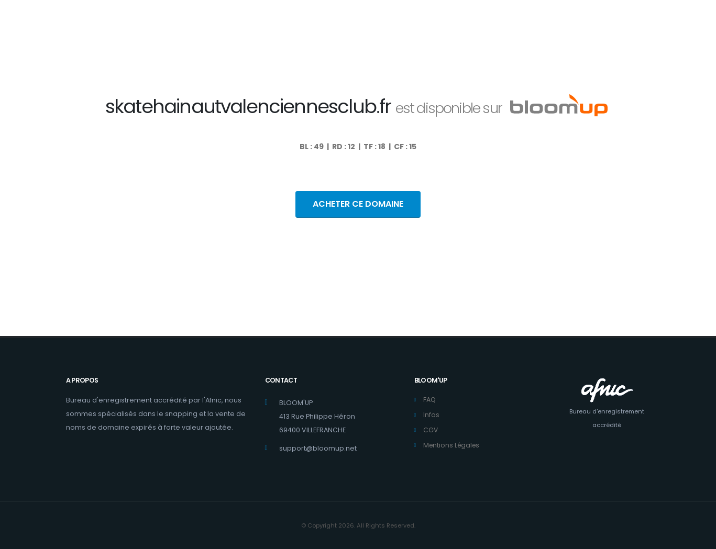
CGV (430, 429)
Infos (431, 414)
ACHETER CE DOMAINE (358, 204)
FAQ (429, 399)
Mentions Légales (452, 445)
